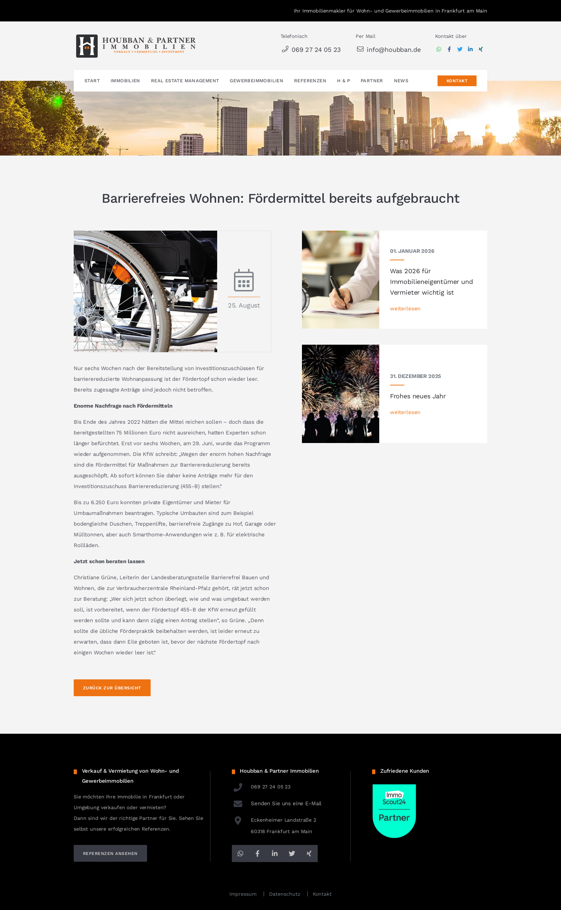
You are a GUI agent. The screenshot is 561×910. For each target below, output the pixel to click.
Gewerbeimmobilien (256, 80)
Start (92, 80)
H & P (343, 80)
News (401, 80)
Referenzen (310, 80)
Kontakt (457, 80)
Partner (372, 80)
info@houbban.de (388, 49)
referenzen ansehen (110, 853)
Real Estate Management (185, 80)
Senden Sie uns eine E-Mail (277, 803)
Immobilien (125, 80)
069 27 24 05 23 (310, 49)
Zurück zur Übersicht (112, 687)
